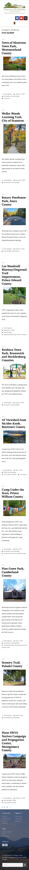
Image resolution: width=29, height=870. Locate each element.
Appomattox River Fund (10, 334)
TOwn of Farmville (22, 334)
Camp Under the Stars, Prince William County (13, 493)
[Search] (25, 865)
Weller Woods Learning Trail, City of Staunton (13, 117)
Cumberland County (9, 645)
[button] (14, 23)
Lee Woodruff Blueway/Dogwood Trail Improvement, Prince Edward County (14, 275)
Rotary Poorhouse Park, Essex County (14, 201)
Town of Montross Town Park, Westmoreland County (14, 48)
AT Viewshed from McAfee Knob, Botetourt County (14, 423)
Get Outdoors (7, 96)
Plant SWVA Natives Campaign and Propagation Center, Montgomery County (14, 741)
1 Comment (7, 98)
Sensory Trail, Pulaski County (12, 664)
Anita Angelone (8, 94)
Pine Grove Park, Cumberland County (13, 572)
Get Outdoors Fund (9, 553)
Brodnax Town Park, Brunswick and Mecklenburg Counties (14, 355)
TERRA (5, 472)
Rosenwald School (20, 645)
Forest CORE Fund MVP (10, 474)
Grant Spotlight (15, 96)
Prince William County (20, 553)
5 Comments (23, 474)
